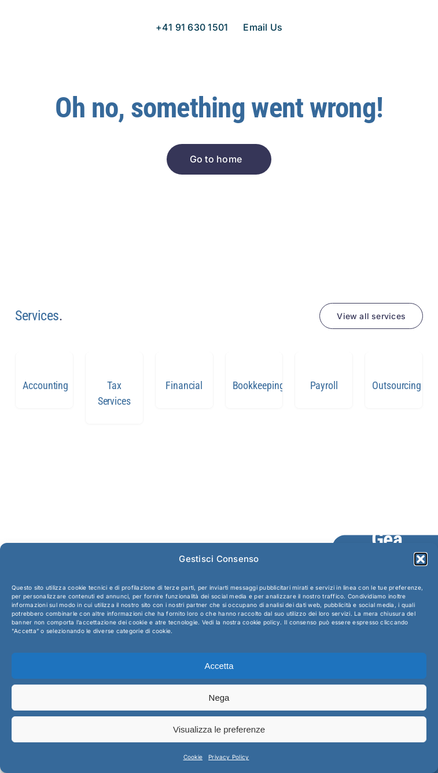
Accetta (218, 666)
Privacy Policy (228, 756)
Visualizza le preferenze (219, 729)
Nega (219, 697)
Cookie (193, 756)
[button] (420, 559)
